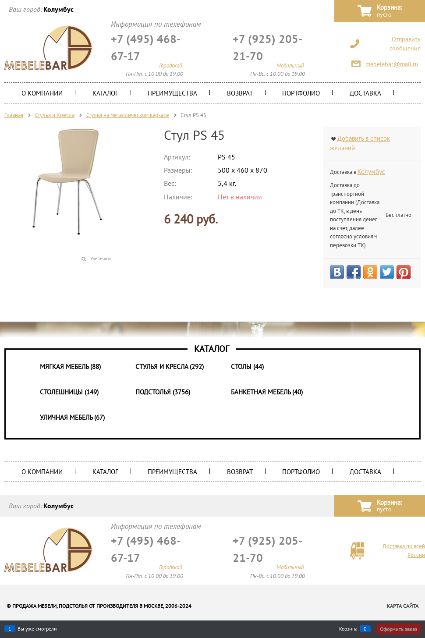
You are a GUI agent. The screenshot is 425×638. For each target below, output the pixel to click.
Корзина (348, 628)
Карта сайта (402, 606)
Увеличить (100, 258)
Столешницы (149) (69, 392)
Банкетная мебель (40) (267, 392)
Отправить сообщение (405, 43)
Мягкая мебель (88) (70, 366)
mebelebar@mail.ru (391, 64)
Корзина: (389, 11)
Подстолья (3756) (162, 392)
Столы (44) (247, 366)
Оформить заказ (398, 629)
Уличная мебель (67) (72, 417)
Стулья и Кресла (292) (169, 366)
